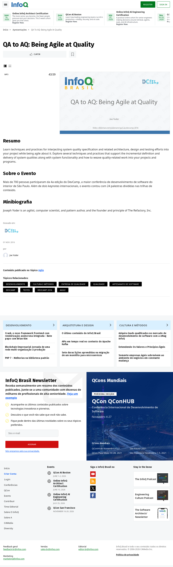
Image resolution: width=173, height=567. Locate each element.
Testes (26, 289)
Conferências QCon (11, 488)
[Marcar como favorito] (26, 53)
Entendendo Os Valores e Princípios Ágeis (142, 347)
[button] (30, 444)
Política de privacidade (127, 556)
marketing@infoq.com (14, 560)
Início (6, 29)
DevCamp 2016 (45, 289)
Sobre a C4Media (8, 521)
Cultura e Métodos (43, 283)
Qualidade (99, 283)
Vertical (5, 66)
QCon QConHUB (113, 401)
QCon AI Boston (62, 473)
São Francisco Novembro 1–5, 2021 (148, 453)
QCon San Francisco (64, 508)
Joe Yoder (14, 255)
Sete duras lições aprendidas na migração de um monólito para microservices (86, 354)
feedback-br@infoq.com (15, 550)
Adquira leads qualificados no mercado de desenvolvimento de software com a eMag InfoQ (143, 336)
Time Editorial (11, 507)
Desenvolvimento (15, 283)
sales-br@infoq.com (50, 550)
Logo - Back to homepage (20, 4)
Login (8, 480)
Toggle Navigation (6, 4)
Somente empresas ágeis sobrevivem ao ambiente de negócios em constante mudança (141, 358)
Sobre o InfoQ (11, 512)
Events (7, 496)
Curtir (13, 54)
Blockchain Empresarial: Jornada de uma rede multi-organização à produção (27, 348)
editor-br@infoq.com (88, 550)
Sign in (163, 4)
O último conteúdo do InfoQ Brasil (81, 333)
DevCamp (11, 289)
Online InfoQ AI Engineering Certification (61, 498)
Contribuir (9, 501)
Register (147, 4)
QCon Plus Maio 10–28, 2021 (107, 453)
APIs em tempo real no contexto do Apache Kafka (86, 343)
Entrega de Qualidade (74, 283)
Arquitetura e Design (78, 325)
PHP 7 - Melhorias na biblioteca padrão (27, 358)
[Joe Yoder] (5, 254)
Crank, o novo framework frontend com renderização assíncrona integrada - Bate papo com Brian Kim (28, 336)
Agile (41, 269)
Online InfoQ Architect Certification (60, 484)
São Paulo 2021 (138, 449)
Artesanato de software (126, 283)
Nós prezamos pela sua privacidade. (22, 451)
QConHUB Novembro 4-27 (106, 449)
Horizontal (10, 66)
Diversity (8, 529)
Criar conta (10, 474)
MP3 (7, 74)
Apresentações (20, 29)
